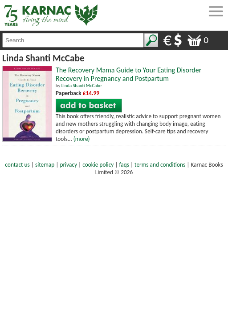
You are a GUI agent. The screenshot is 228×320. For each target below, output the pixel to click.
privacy (68, 164)
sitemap (44, 164)
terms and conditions (159, 164)
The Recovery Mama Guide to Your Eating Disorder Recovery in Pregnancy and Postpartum (128, 74)
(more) (81, 139)
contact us (17, 164)
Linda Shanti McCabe (81, 85)
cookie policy (98, 164)
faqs (124, 164)
